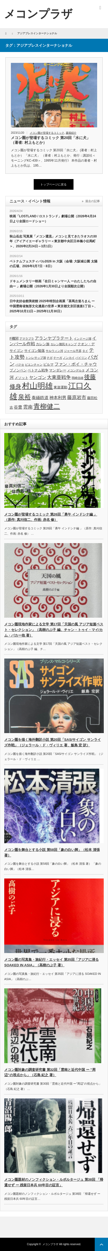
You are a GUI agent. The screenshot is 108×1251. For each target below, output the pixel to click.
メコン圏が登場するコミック (47, 132)
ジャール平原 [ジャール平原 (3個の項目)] (72, 350)
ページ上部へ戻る (101, 1244)
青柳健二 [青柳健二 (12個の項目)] (46, 406)
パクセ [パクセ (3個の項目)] (19, 364)
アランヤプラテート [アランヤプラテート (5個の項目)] (54, 338)
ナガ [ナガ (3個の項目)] (50, 357)
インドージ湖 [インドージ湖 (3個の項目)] (82, 338)
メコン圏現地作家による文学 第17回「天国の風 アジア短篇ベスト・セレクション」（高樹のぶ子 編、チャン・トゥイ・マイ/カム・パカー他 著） (53, 629)
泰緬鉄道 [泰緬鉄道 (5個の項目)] (40, 397)
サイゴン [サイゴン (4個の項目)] (16, 351)
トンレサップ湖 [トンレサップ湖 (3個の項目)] (35, 357)
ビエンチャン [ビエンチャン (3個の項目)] (33, 364)
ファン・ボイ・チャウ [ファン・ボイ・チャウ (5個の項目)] (75, 364)
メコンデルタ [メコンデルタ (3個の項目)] (76, 370)
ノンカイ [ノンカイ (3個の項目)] (69, 357)
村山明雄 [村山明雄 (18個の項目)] (37, 385)
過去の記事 (92, 201)
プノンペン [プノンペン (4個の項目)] (18, 370)
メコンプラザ (50, 1244)
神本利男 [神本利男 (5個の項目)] (57, 397)
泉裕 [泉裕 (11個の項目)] (24, 396)
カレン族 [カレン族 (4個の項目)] (43, 344)
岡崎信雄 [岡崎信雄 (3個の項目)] (77, 377)
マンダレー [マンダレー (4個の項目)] (57, 370)
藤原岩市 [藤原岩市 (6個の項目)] (76, 397)
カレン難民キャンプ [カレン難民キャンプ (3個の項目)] (63, 344)
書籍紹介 (71, 132)
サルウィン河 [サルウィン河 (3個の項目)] (54, 350)
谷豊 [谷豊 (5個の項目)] (18, 407)
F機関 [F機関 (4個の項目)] (14, 338)
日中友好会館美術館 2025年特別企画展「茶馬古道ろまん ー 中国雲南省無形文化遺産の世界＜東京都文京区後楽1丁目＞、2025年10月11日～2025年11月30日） (53, 306)
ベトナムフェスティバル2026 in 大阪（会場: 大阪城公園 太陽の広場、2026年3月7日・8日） (53, 263)
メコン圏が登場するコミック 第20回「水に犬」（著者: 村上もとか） (50, 140)
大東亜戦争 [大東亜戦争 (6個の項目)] (59, 377)
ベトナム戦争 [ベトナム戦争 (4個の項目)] (38, 370)
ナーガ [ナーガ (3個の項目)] (57, 357)
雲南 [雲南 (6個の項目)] (28, 407)
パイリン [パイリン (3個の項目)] (81, 357)
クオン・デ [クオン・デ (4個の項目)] (86, 344)
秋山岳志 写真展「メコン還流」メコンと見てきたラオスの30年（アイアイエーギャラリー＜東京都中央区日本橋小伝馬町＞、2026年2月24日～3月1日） (53, 241)
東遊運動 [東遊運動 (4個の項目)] (60, 387)
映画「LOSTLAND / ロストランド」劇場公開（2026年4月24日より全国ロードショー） (53, 218)
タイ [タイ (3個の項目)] (85, 350)
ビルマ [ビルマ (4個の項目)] (48, 364)
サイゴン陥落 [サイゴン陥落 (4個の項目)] (34, 351)
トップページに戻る (53, 184)
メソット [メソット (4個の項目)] (21, 378)
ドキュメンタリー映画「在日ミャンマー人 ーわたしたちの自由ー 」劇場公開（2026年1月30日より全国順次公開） (53, 283)
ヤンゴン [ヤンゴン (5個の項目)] (37, 377)
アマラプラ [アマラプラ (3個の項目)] (26, 338)
